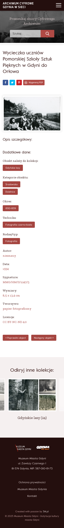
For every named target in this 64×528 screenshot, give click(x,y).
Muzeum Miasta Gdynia (32, 489)
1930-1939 (10, 208)
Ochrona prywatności (32, 482)
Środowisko (11, 184)
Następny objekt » (44, 338)
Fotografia (11, 241)
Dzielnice (10, 191)
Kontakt (32, 496)
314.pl (46, 511)
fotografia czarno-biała (18, 224)
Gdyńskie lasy (12, 168)
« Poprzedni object (15, 338)
